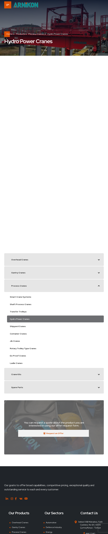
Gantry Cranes (18, 527)
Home (9, 33)
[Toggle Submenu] (99, 259)
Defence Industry (54, 527)
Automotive (51, 522)
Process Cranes (36, 33)
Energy (49, 532)
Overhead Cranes (20, 522)
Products (20, 33)
